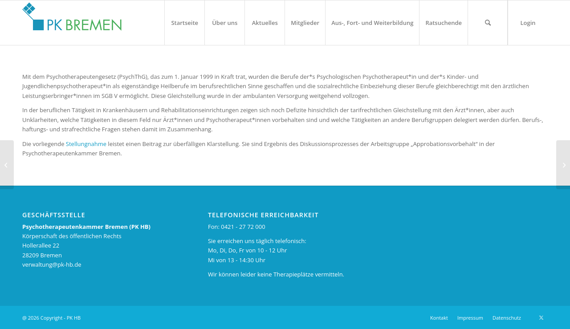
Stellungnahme (86, 144)
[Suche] (488, 22)
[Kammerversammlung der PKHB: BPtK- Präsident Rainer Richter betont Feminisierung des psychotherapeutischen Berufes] (563, 164)
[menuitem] (184, 22)
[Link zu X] (541, 317)
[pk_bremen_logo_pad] (72, 20)
